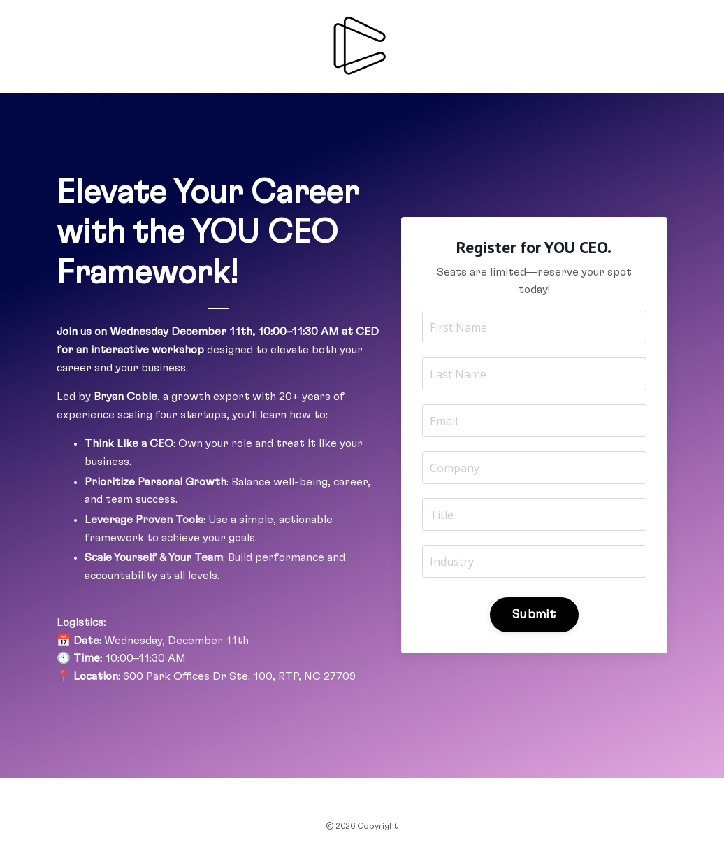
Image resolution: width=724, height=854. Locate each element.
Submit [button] (534, 615)
